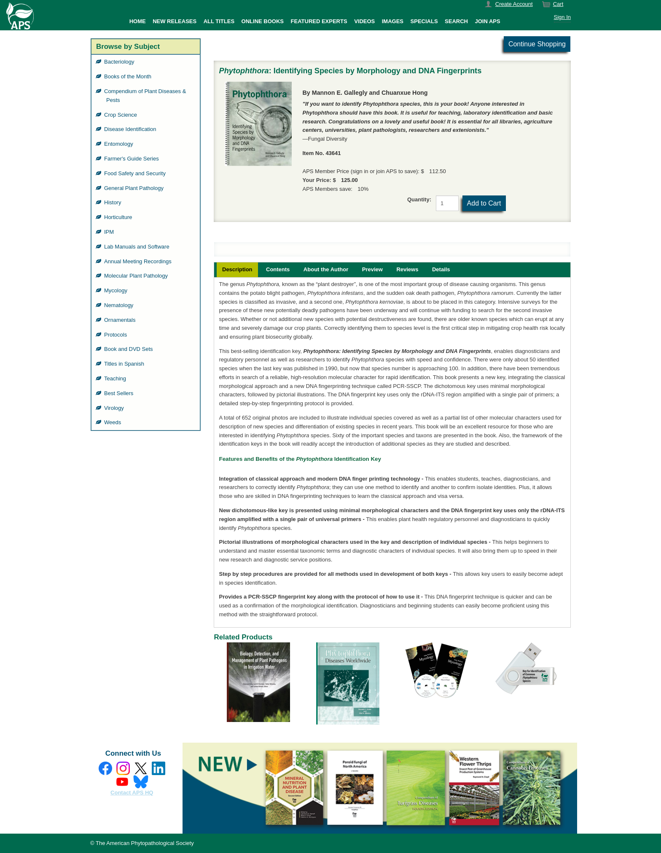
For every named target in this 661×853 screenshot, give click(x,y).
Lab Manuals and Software (137, 246)
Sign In (562, 17)
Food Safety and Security (136, 173)
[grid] (146, 242)
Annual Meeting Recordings (139, 261)
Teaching (116, 378)
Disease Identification (131, 129)
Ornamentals (120, 320)
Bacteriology (120, 62)
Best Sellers (119, 393)
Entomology (119, 144)
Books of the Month (128, 76)
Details (441, 269)
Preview (372, 269)
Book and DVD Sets (129, 349)
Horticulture (119, 217)
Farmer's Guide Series (132, 158)
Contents (278, 269)
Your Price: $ (319, 180)
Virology (115, 408)
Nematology (119, 305)
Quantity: (419, 199)
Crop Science (121, 115)
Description (237, 269)
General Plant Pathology (135, 188)
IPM (110, 232)
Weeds (113, 422)
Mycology (116, 290)
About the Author (326, 269)
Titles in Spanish (125, 364)
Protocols (116, 335)
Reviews (407, 269)
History (113, 202)
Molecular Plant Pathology (137, 276)
